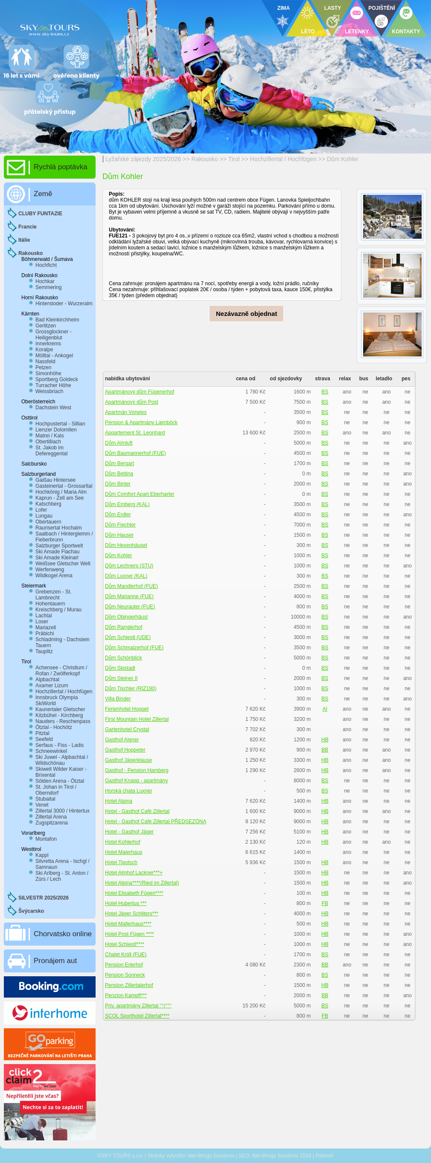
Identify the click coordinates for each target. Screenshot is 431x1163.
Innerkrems (48, 344)
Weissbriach (49, 391)
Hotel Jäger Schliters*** (131, 914)
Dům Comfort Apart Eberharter (140, 494)
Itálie (24, 240)
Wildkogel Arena (54, 576)
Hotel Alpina (118, 801)
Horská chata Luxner (128, 791)
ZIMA (283, 8)
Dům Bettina (119, 474)
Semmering (48, 287)
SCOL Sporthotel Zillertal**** (137, 1016)
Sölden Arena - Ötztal (59, 781)
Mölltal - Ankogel (54, 356)
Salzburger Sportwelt (59, 546)
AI (325, 709)
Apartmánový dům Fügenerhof (139, 392)
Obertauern (48, 522)
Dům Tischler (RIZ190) (131, 688)
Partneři (324, 1156)
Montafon (46, 839)
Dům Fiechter (120, 525)
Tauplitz (44, 651)
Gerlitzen (45, 326)
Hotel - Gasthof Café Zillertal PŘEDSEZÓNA (155, 822)
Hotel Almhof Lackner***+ (134, 873)
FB (325, 903)
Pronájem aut (55, 961)
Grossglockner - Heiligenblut (53, 335)
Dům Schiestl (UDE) (128, 637)
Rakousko (205, 159)
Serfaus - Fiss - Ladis (59, 745)
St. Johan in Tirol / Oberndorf (55, 790)
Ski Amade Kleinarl (57, 558)
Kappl (42, 855)
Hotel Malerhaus (123, 852)
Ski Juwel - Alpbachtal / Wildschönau (61, 760)
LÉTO (308, 32)
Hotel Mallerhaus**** (128, 924)
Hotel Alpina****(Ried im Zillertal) (142, 883)
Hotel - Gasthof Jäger (129, 832)
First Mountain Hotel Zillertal (137, 719)
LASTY (332, 8)
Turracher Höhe (53, 385)
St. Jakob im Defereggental (51, 451)
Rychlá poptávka (60, 167)
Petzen (43, 367)
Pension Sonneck (125, 975)
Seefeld (44, 739)
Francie (27, 227)
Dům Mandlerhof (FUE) (131, 586)
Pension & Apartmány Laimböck (141, 422)
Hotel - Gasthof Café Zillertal (137, 811)
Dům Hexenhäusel (126, 545)
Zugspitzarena (51, 823)
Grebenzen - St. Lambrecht (53, 595)
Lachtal (43, 616)
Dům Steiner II (121, 678)
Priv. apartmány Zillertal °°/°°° (138, 1006)
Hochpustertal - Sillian (60, 424)
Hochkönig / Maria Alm (61, 492)
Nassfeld (45, 362)
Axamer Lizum (51, 686)
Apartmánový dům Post (131, 402)
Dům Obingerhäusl (126, 617)
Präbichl (44, 633)
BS (324, 392)
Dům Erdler (118, 515)
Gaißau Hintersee (55, 480)
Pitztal (42, 733)
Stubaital (45, 799)
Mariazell (45, 628)
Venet (42, 805)
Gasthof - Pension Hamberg (137, 770)
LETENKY (357, 32)
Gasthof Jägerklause (128, 760)
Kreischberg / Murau (58, 610)
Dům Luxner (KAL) (126, 576)
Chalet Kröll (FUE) (125, 955)
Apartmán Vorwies (125, 412)
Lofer (41, 510)
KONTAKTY (406, 32)
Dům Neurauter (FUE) (130, 607)
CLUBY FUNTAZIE (40, 214)
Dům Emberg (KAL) (127, 504)
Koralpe (44, 350)
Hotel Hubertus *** (125, 903)
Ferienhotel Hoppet (127, 709)
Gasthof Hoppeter (125, 750)
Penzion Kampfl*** (126, 995)
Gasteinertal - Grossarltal (63, 486)
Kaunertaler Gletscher (60, 709)
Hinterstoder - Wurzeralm (64, 304)
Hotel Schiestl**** (124, 944)
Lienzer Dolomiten (56, 430)
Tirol (234, 159)
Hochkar (45, 281)
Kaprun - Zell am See (59, 498)
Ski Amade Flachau (57, 552)
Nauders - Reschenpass (62, 721)
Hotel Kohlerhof (122, 842)
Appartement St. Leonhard (135, 433)
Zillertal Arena (51, 817)
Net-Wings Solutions (211, 1156)
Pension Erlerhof (124, 965)
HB (325, 740)
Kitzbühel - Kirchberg (59, 715)
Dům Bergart (119, 463)
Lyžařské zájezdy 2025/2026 (143, 159)
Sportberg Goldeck (56, 379)
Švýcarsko (31, 911)
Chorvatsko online (63, 934)
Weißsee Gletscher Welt (62, 564)
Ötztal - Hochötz (53, 727)
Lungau (43, 516)
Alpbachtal (47, 680)
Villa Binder (118, 699)
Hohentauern (50, 604)
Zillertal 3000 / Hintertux (62, 811)
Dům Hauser (119, 535)
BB (324, 750)
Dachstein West (53, 408)
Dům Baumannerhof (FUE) (135, 453)
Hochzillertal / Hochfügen (283, 159)
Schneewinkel (51, 751)
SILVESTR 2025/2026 (43, 898)
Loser (41, 622)
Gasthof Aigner (122, 740)
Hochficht (46, 265)
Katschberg (48, 504)
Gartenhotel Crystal (127, 729)
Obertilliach (48, 442)
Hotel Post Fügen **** (129, 934)
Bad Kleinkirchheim (57, 320)
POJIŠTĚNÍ (381, 8)
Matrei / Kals (49, 436)
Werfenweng (49, 570)
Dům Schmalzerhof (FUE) (134, 648)
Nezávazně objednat (246, 313)
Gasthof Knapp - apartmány (136, 781)
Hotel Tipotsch (121, 862)
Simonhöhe (48, 373)
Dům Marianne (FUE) (129, 596)
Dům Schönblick (123, 658)
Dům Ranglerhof (123, 627)
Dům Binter (118, 484)
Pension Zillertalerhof (129, 985)
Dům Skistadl (120, 668)
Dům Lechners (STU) (129, 566)
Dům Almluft (119, 443)
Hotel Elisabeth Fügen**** (134, 893)
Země (43, 194)
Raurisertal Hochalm (58, 528)
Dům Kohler (342, 159)
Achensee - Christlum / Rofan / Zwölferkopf (61, 671)
